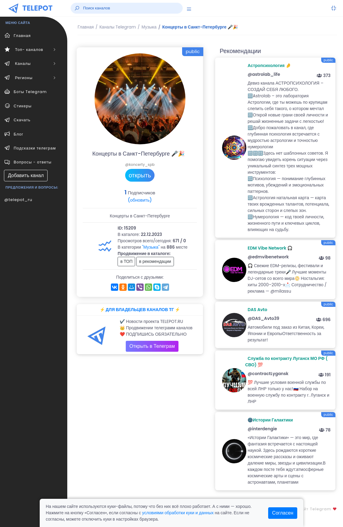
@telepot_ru (18, 200)
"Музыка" (151, 247)
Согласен (282, 512)
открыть (140, 175)
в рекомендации (155, 261)
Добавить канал (26, 175)
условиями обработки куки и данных (178, 513)
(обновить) (140, 200)
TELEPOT (37, 8)
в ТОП (126, 261)
